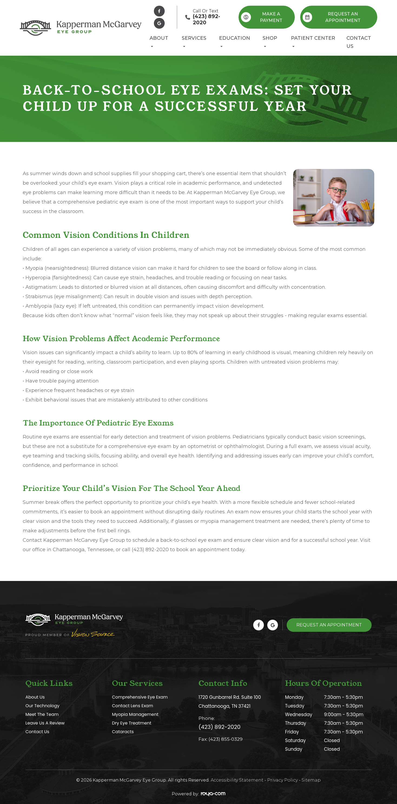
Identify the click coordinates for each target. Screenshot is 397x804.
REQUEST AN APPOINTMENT (331, 17)
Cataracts (123, 732)
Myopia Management (136, 714)
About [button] (159, 41)
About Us (35, 697)
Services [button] (194, 41)
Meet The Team (42, 714)
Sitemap (311, 780)
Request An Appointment (329, 624)
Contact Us (358, 42)
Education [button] (234, 41)
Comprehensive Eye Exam (141, 697)
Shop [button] (270, 41)
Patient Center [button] (313, 41)
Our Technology (43, 706)
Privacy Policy (282, 780)
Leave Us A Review (46, 723)
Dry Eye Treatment (132, 723)
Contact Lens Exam (133, 706)
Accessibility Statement (237, 780)
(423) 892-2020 (219, 726)
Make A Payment (261, 17)
